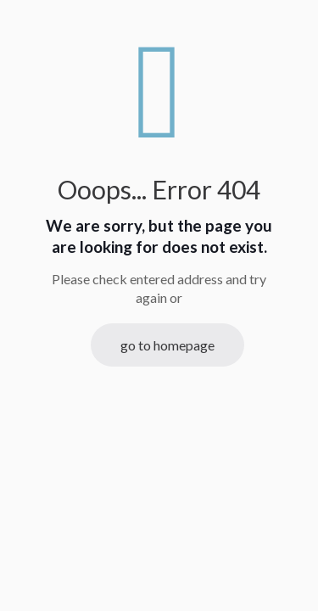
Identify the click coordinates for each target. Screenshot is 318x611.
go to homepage (167, 345)
